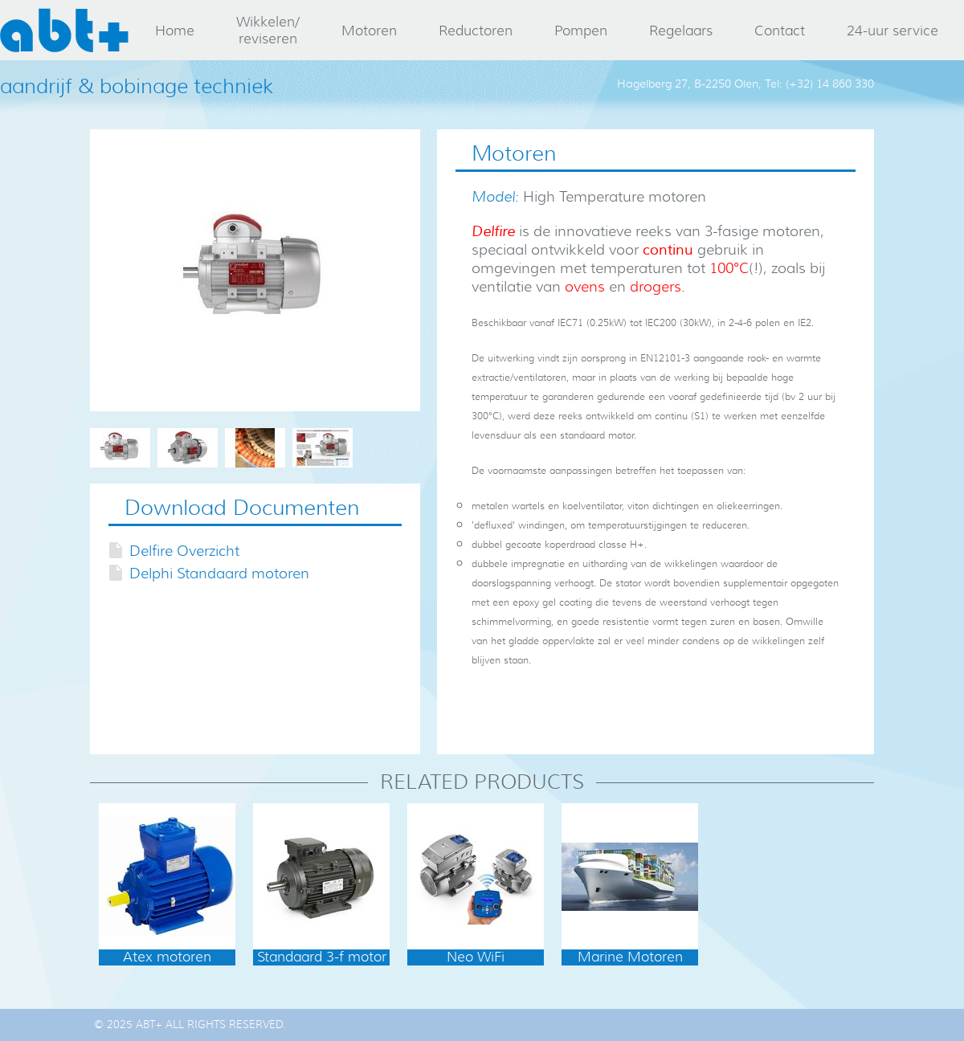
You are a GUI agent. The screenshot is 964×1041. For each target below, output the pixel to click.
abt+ (64, 30)
